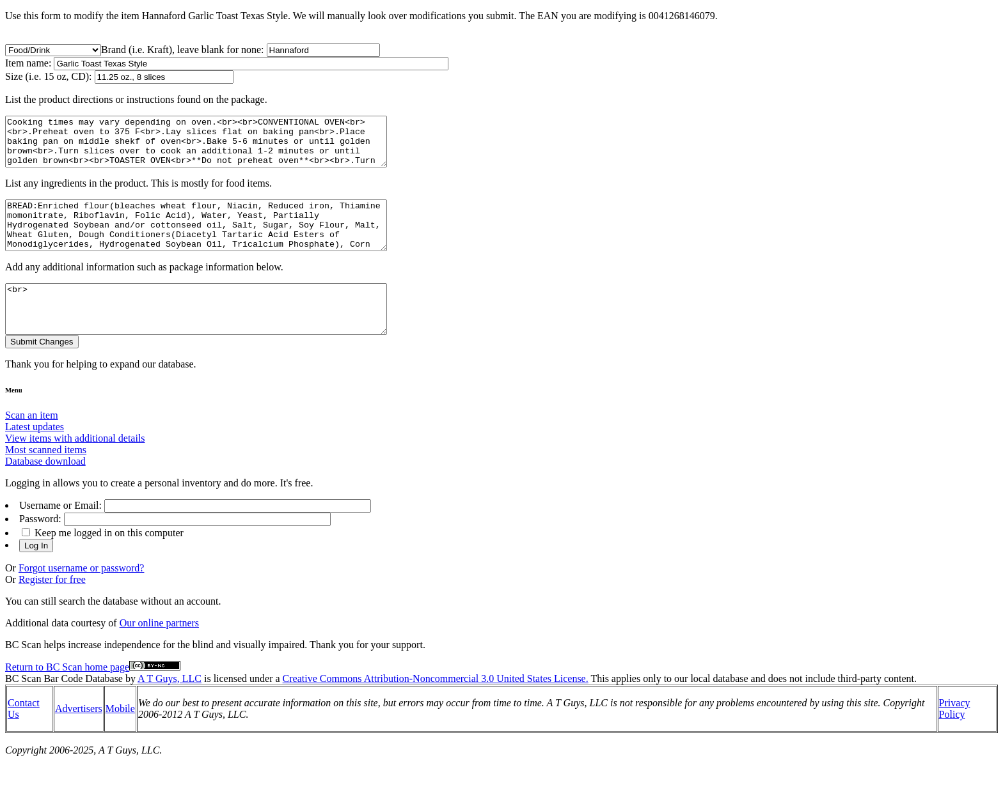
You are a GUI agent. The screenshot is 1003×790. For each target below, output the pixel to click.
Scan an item (31, 443)
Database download (45, 489)
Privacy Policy (954, 737)
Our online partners (159, 651)
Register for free (52, 608)
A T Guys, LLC (169, 707)
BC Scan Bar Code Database (64, 707)
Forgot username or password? (82, 596)
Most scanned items (45, 478)
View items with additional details (75, 466)
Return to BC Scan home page (67, 695)
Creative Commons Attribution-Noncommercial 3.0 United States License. (435, 707)
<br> (219, 333)
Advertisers (78, 737)
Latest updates (34, 455)
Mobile (120, 737)
